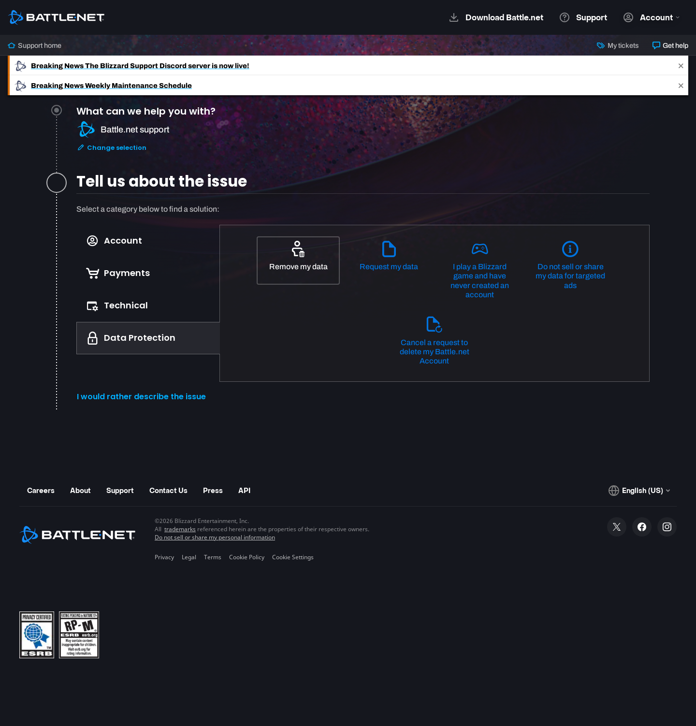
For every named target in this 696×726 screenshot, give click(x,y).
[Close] (681, 65)
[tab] (363, 141)
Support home (34, 45)
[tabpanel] (363, 307)
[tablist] (148, 289)
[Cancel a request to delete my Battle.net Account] (434, 341)
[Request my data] (389, 260)
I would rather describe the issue (141, 396)
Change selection (111, 147)
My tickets (617, 45)
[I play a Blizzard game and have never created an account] (480, 270)
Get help (670, 45)
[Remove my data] (298, 260)
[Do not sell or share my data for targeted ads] (570, 265)
